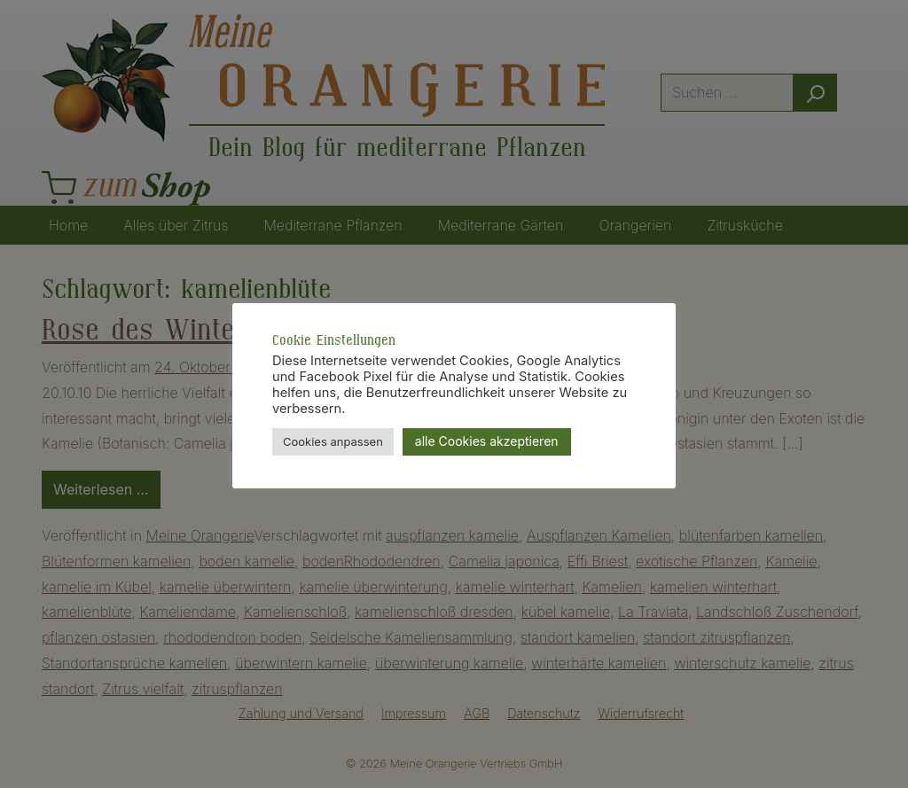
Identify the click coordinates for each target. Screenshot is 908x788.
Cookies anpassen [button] (333, 441)
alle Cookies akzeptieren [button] (487, 441)
